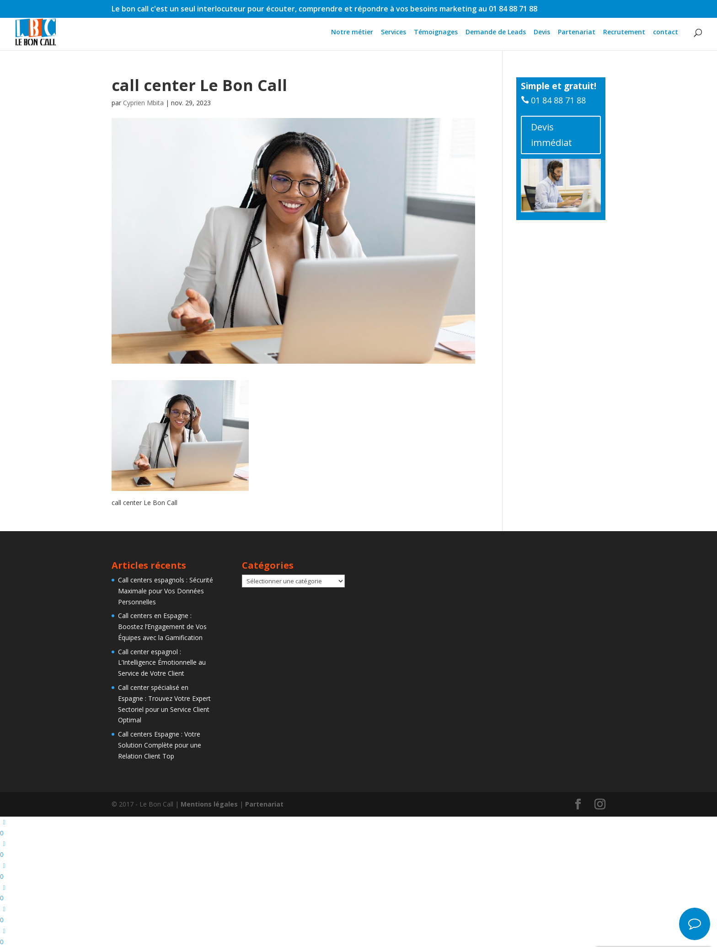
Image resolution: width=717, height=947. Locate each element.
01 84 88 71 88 (558, 100)
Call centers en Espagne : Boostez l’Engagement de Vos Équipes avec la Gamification (162, 626)
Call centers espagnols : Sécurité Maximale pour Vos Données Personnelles (165, 591)
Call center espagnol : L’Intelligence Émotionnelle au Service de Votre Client (162, 662)
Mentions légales (209, 804)
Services (393, 32)
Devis (542, 32)
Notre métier (352, 32)
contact (665, 32)
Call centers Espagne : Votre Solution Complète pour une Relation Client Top (159, 745)
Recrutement (624, 32)
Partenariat (576, 32)
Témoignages (436, 32)
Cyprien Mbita (143, 102)
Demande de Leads (496, 32)
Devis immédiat (551, 135)
